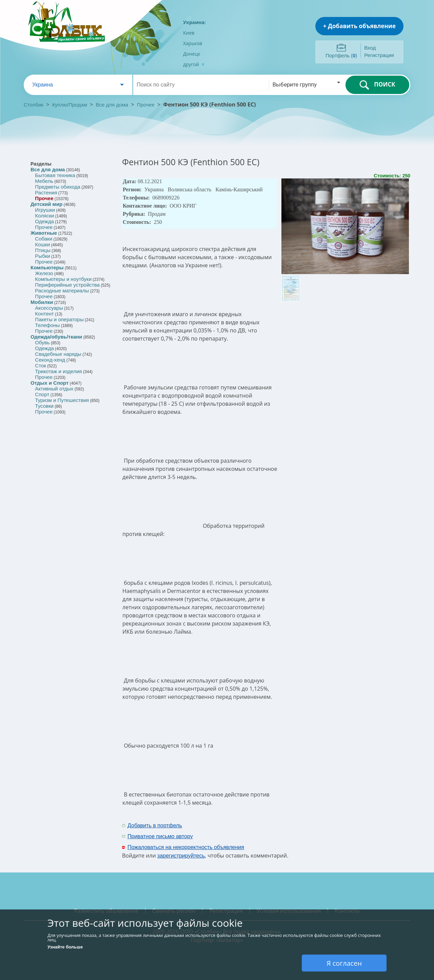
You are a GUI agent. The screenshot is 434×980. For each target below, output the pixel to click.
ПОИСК (377, 85)
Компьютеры (47, 267)
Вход (370, 48)
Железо (44, 273)
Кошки (42, 244)
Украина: (194, 22)
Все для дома (112, 105)
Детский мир (46, 204)
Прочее (146, 105)
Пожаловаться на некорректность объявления (185, 847)
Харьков (192, 43)
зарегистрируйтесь (181, 856)
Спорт (42, 394)
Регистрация (379, 55)
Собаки (43, 239)
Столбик (33, 105)
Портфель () (341, 55)
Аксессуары (49, 308)
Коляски (44, 215)
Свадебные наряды (58, 354)
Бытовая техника (55, 175)
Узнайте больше (65, 946)
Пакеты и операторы (59, 319)
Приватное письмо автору (160, 836)
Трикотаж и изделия (58, 371)
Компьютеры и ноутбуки (63, 279)
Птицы (42, 250)
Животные (44, 233)
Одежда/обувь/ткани (56, 337)
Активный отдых (54, 388)
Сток (40, 365)
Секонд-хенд (50, 360)
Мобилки (42, 302)
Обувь (42, 342)
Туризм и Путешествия (62, 400)
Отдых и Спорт (49, 383)
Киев (188, 33)
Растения (46, 192)
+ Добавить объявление (359, 26)
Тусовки (44, 406)
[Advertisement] (321, 830)
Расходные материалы (62, 290)
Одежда (44, 221)
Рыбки (42, 256)
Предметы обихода (57, 187)
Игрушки (45, 210)
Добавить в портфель (154, 825)
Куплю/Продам (70, 105)
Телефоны (47, 325)
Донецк (191, 54)
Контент (44, 313)
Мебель (44, 181)
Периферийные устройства (67, 285)
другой (193, 64)
